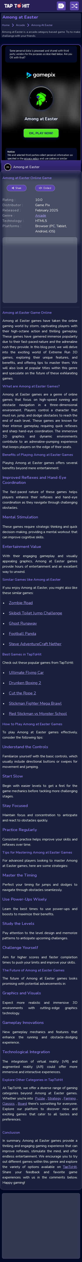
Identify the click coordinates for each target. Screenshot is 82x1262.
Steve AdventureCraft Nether (35, 644)
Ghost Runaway (23, 623)
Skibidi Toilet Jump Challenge (35, 613)
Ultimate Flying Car (26, 672)
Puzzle (40, 1098)
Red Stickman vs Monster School (38, 713)
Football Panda (22, 633)
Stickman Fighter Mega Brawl (35, 703)
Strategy (54, 1098)
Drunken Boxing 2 (25, 682)
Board (22, 1103)
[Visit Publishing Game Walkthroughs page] (61, 6)
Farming (70, 1098)
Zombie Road (21, 602)
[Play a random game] (74, 6)
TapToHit (70, 1166)
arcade (40, 215)
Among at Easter (21, 166)
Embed (45, 188)
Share (17, 188)
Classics (8, 1103)
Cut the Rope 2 (22, 693)
